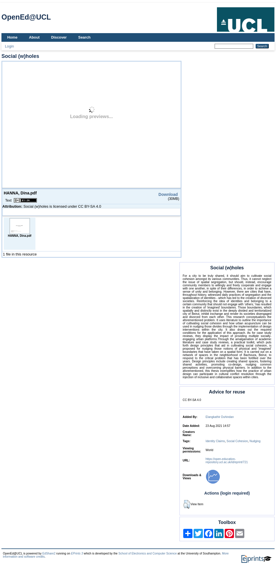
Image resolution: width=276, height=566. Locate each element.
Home (12, 37)
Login (9, 46)
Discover (59, 37)
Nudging (254, 441)
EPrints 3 (77, 553)
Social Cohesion (237, 441)
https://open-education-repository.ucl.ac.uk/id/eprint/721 (227, 460)
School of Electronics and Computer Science (147, 553)
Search (84, 37)
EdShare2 (49, 553)
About (34, 37)
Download (168, 194)
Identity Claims (215, 441)
